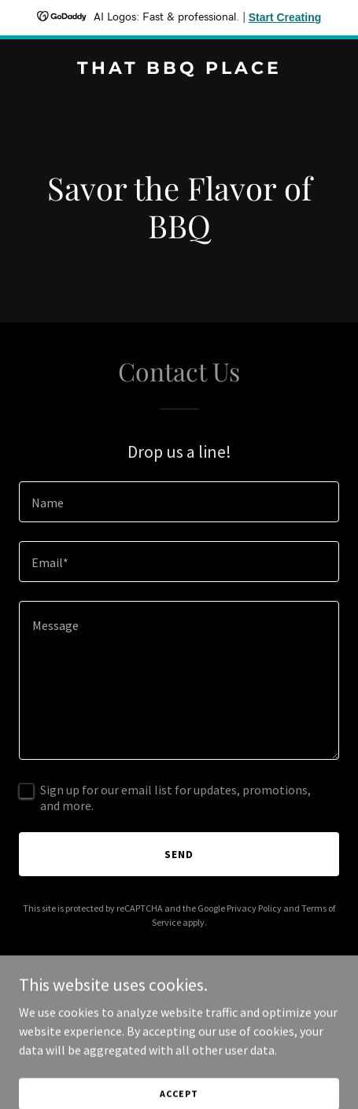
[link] (179, 69)
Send (179, 854)
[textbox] (179, 501)
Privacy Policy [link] (254, 908)
